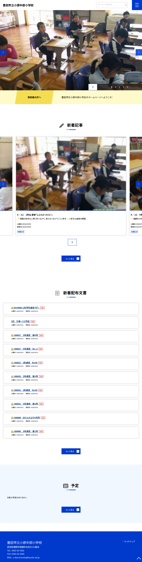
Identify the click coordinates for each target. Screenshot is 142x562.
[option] (71, 50)
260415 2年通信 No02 (26, 390)
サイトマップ (129, 541)
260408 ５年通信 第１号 (26, 431)
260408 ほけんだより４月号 (27, 417)
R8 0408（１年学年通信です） (27, 307)
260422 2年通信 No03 (26, 362)
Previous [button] (3, 52)
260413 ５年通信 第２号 (26, 403)
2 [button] (115, 87)
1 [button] (111, 87)
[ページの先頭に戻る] (139, 559)
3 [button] (119, 87)
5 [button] (127, 87)
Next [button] (139, 52)
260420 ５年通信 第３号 (26, 376)
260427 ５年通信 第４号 (26, 335)
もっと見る (70, 258)
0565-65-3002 (18, 550)
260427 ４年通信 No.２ (26, 348)
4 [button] (123, 87)
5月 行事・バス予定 (20, 321)
